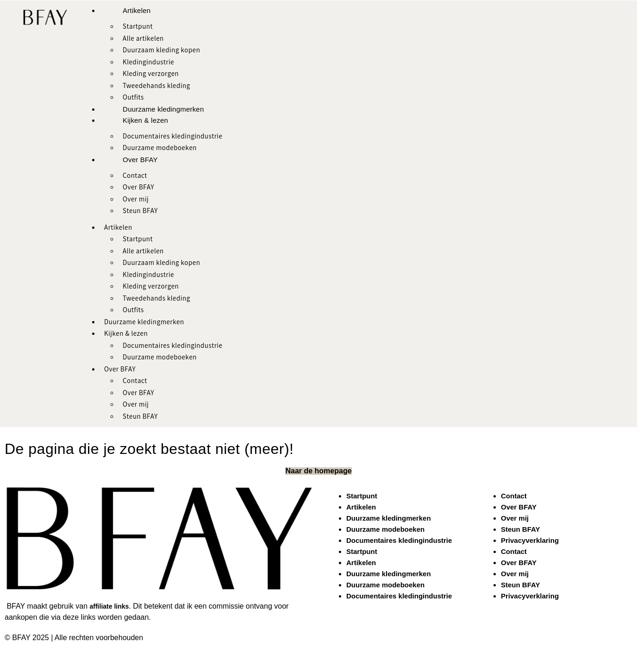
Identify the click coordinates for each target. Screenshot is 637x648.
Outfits (133, 98)
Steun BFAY (140, 212)
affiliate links (109, 606)
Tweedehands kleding (156, 87)
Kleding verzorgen (151, 74)
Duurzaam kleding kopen (161, 51)
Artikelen (136, 10)
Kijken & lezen (145, 120)
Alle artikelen (143, 39)
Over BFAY (140, 160)
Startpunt (138, 27)
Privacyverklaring (530, 540)
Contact (135, 176)
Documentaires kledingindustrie (172, 137)
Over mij (136, 200)
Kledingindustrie (148, 63)
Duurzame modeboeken (160, 149)
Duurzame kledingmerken (163, 109)
